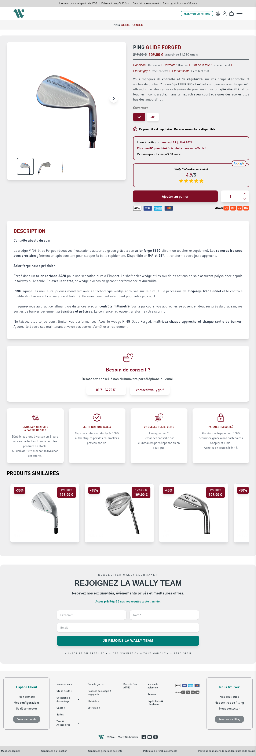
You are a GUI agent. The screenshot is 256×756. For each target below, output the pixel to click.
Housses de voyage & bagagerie (102, 692)
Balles (61, 714)
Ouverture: (141, 108)
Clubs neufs (64, 691)
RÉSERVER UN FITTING (197, 13)
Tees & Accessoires (67, 723)
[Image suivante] (113, 98)
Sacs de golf (95, 684)
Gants (60, 708)
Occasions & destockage (67, 699)
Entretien (94, 708)
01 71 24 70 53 (106, 390)
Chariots (93, 701)
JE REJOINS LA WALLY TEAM (128, 641)
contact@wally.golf (150, 390)
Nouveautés (64, 684)
